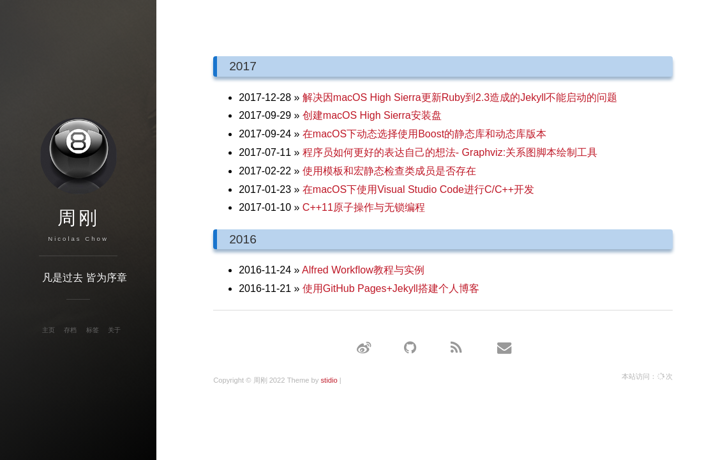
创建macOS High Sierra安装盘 (372, 115)
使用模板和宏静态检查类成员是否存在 (389, 170)
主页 (48, 330)
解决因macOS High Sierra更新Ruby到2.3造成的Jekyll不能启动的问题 (460, 97)
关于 (114, 330)
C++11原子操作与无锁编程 (364, 207)
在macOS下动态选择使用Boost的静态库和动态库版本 (424, 133)
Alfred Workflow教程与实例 (363, 269)
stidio (328, 380)
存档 (70, 330)
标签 (92, 330)
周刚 (78, 218)
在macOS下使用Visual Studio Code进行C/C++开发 (418, 189)
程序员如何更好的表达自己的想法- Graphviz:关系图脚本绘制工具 (450, 152)
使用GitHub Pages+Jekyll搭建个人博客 (391, 288)
